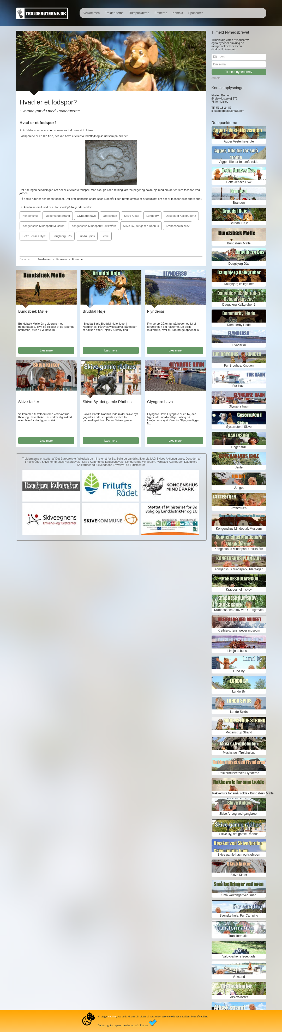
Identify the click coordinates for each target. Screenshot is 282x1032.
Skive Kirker (131, 215)
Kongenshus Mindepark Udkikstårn (93, 225)
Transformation (238, 936)
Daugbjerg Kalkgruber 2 (181, 215)
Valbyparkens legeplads (238, 956)
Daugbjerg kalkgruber (239, 284)
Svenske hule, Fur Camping (238, 915)
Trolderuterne (114, 13)
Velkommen (91, 13)
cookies (112, 1016)
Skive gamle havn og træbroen (239, 854)
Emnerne (160, 13)
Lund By (238, 671)
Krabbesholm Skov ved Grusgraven (238, 610)
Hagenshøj (238, 447)
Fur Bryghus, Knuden (239, 365)
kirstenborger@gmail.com (228, 110)
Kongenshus (30, 215)
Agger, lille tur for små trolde (238, 162)
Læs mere (46, 350)
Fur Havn (238, 386)
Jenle (105, 236)
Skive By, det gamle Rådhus (141, 225)
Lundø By (152, 215)
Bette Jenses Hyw (33, 236)
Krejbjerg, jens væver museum (239, 630)
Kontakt (177, 13)
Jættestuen (110, 215)
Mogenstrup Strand (57, 215)
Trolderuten (44, 259)
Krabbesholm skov (178, 225)
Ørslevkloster (239, 997)
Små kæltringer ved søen (238, 895)
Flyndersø (156, 311)
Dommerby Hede (239, 325)
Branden (239, 203)
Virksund (239, 977)
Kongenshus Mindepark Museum (43, 225)
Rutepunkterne (139, 13)
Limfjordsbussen (238, 651)
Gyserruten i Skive (238, 427)
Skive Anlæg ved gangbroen (238, 813)
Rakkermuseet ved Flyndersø (238, 773)
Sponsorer (195, 13)
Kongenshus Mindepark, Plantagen (238, 569)
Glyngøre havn (86, 215)
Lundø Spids (87, 236)
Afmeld (216, 77)
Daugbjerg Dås (61, 236)
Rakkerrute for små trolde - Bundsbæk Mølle (239, 793)
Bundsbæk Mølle (33, 311)
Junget (238, 488)
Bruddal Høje (94, 311)
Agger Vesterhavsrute (239, 141)
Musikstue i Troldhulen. (239, 753)
